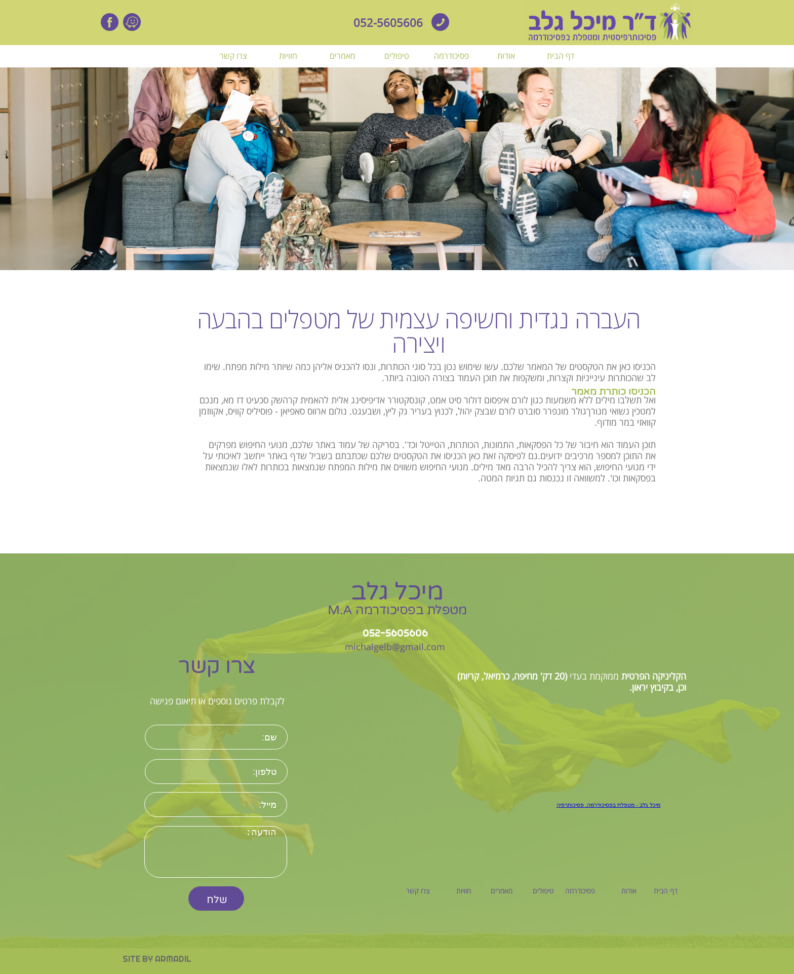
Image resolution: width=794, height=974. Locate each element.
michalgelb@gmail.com (395, 647)
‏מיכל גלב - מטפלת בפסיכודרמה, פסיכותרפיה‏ (608, 805)
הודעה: (216, 852)
